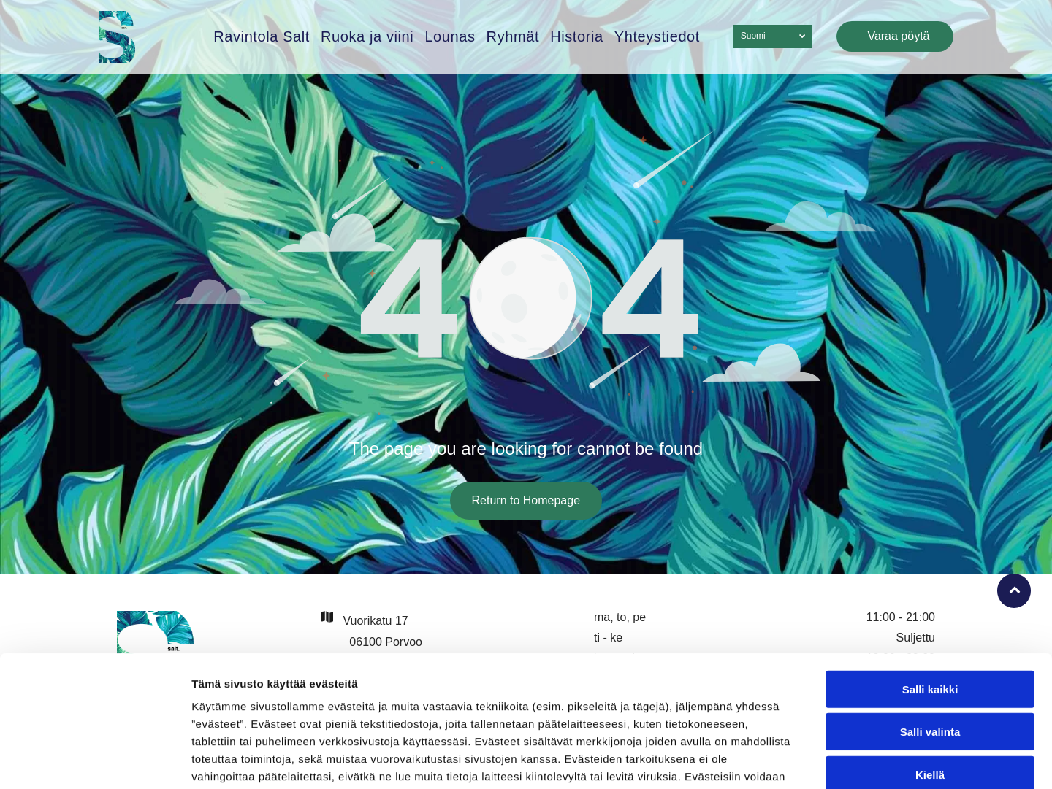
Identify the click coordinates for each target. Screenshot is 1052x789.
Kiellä (930, 682)
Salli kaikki (930, 596)
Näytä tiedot (781, 760)
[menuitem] (256, 36)
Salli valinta (930, 640)
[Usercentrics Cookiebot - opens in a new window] (95, 760)
